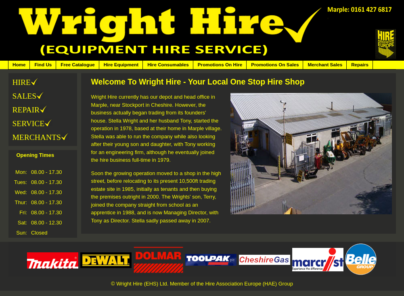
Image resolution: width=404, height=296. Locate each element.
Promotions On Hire (220, 64)
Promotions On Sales (275, 64)
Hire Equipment (121, 64)
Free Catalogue (77, 64)
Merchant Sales (325, 64)
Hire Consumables (168, 64)
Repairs (359, 64)
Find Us (43, 64)
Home (19, 64)
